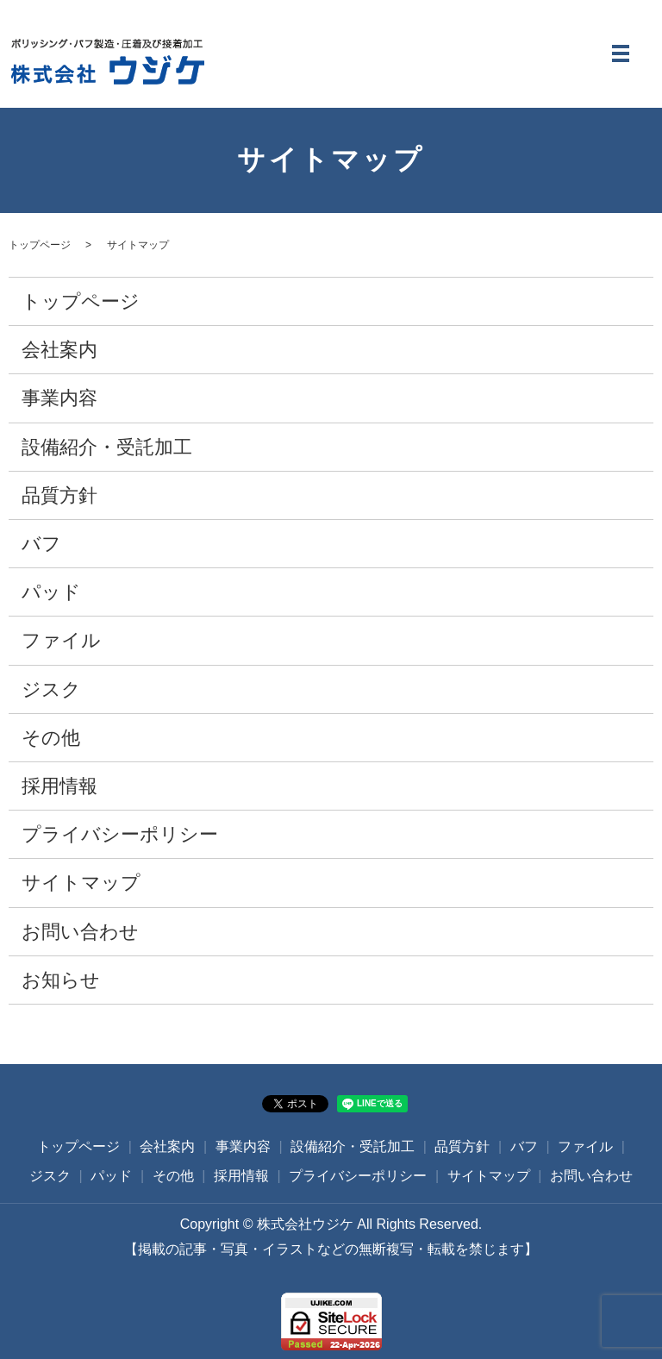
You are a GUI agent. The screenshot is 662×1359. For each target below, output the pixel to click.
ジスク (51, 689)
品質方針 (59, 495)
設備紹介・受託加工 (107, 447)
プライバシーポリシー (120, 834)
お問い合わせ (80, 932)
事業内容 (59, 399)
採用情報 (59, 786)
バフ (41, 543)
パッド (51, 592)
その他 (51, 737)
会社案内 (59, 349)
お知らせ (61, 980)
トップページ (40, 245)
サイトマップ (81, 882)
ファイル (61, 640)
